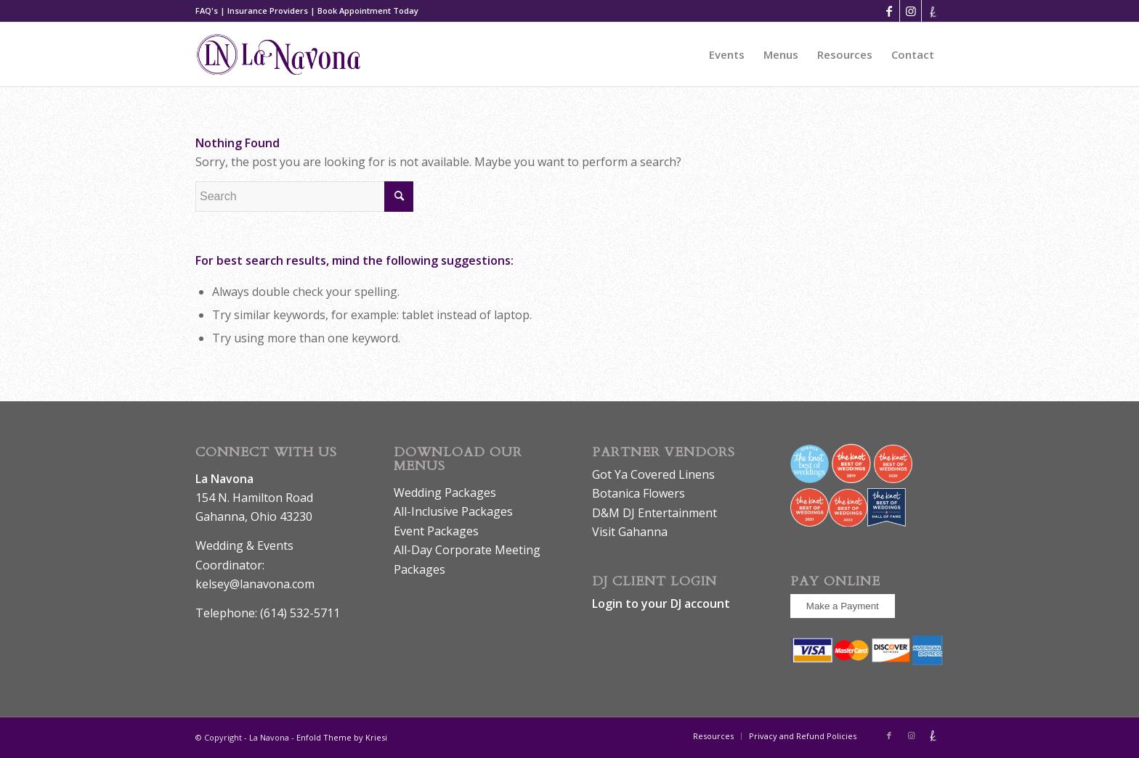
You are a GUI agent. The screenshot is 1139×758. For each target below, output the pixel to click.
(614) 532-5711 (300, 613)
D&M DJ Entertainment (654, 513)
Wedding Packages (445, 492)
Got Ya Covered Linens (653, 474)
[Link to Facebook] (888, 11)
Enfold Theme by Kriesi (341, 737)
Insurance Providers (267, 10)
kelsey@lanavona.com (255, 584)
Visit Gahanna (630, 532)
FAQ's (206, 10)
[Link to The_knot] (933, 11)
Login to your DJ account (661, 603)
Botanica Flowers (638, 493)
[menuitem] (727, 54)
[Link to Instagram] (910, 11)
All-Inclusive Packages (453, 511)
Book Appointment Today (367, 10)
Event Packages (436, 531)
